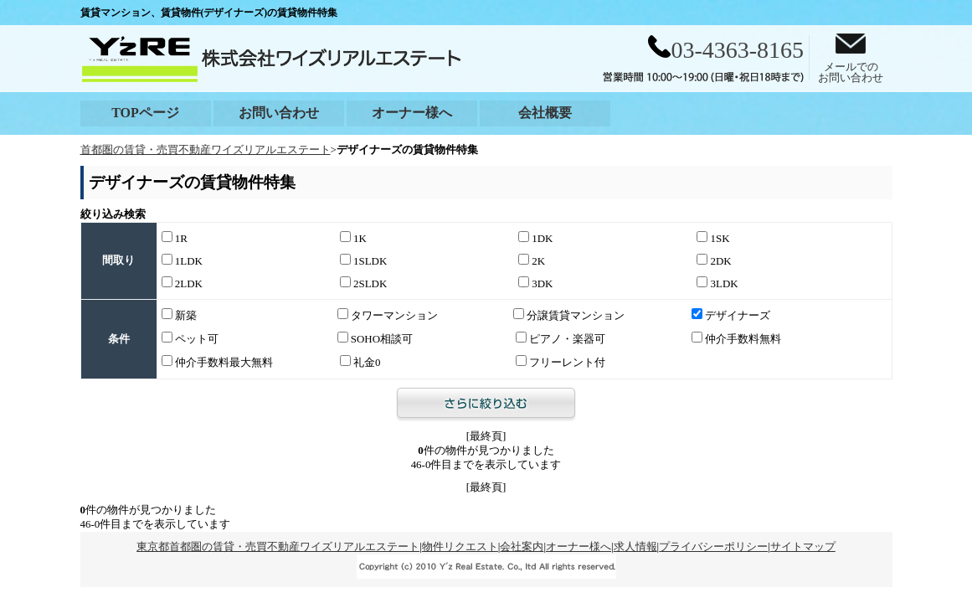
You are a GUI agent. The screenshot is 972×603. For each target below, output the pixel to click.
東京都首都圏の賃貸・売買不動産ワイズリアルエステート (277, 546)
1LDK (182, 260)
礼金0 (360, 361)
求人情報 (635, 546)
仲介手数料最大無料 (217, 361)
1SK (713, 238)
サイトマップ (803, 546)
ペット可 (190, 338)
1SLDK (364, 260)
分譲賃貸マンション (569, 315)
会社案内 (521, 546)
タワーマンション (387, 315)
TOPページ (145, 113)
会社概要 (545, 113)
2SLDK (364, 283)
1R (175, 238)
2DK (714, 260)
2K (531, 260)
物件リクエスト (460, 546)
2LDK (182, 283)
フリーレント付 (560, 361)
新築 (179, 315)
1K (353, 238)
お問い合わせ (279, 113)
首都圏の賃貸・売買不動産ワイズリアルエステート (205, 149)
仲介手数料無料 (736, 338)
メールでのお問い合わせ (850, 68)
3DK (535, 283)
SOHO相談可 (375, 338)
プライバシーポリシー (713, 546)
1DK (535, 238)
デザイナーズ (731, 315)
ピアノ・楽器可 (560, 338)
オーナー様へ (412, 113)
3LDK (717, 283)
